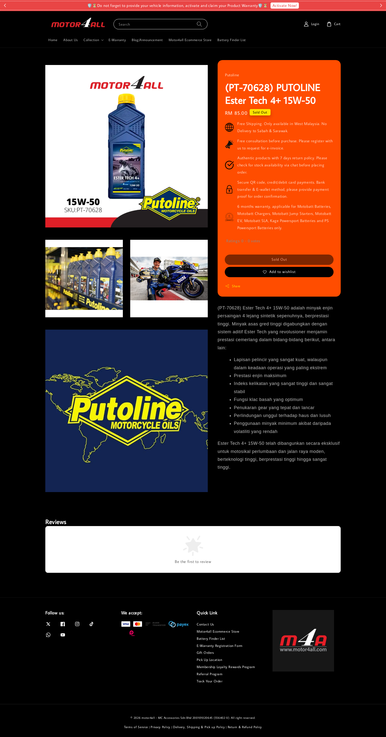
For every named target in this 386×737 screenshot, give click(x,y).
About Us (70, 40)
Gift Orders (205, 652)
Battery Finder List (231, 40)
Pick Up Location (209, 659)
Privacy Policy (160, 727)
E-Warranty (117, 40)
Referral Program (210, 674)
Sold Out (279, 259)
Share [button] (233, 286)
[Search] (199, 24)
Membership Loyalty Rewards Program (226, 667)
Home (52, 40)
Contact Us (205, 624)
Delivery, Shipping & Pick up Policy (199, 727)
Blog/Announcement (147, 40)
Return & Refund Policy (245, 727)
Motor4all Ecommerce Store (190, 40)
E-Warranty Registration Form (219, 645)
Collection (91, 40)
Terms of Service (136, 727)
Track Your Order (210, 681)
